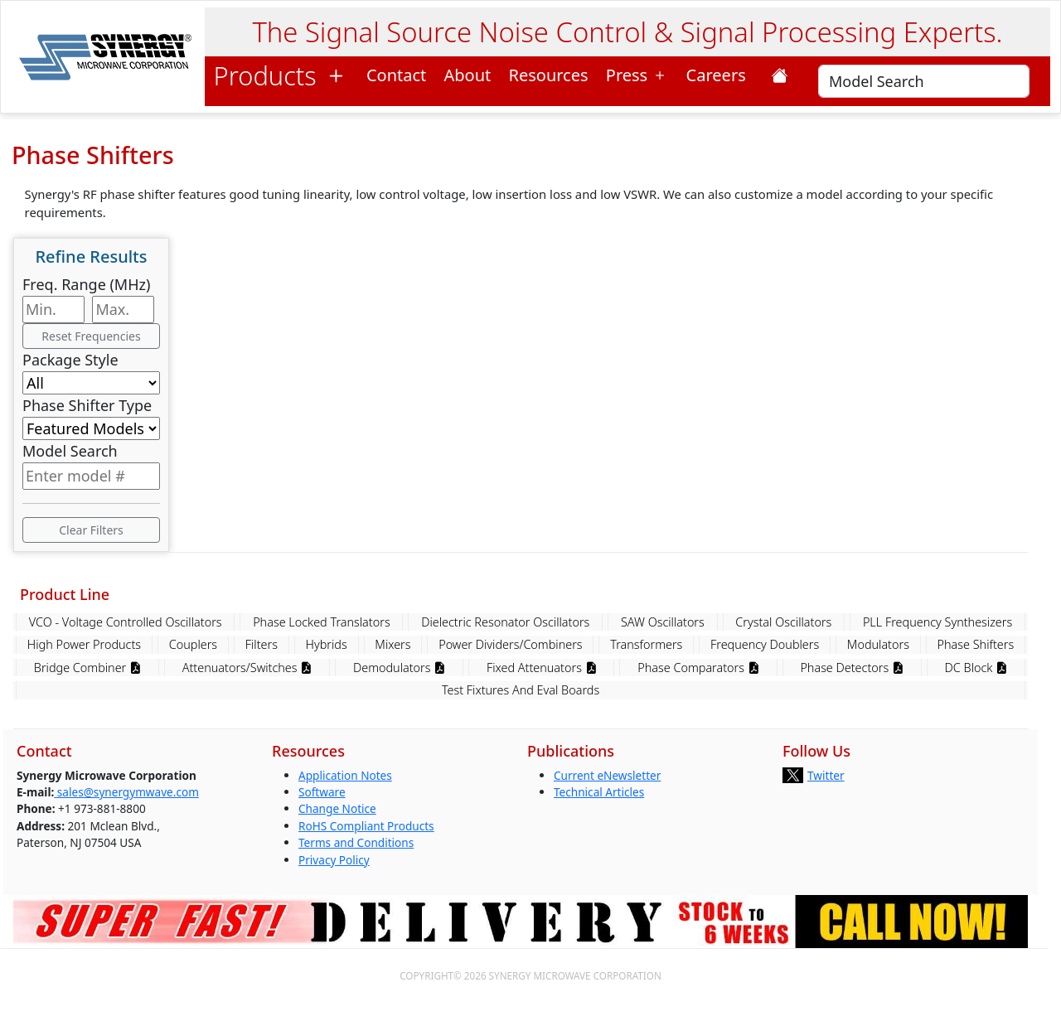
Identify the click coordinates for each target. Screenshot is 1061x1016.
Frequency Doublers (764, 644)
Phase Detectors (852, 667)
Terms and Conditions (356, 842)
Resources (549, 75)
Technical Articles (599, 792)
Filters (261, 644)
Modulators (878, 644)
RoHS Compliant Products (366, 826)
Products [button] (281, 75)
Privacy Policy (334, 860)
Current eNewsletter (607, 775)
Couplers (193, 644)
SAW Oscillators (663, 622)
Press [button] (637, 75)
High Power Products (84, 644)
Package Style (70, 360)
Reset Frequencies (90, 336)
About (468, 75)
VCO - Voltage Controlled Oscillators (125, 622)
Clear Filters (91, 530)
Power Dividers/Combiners (510, 644)
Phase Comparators (697, 667)
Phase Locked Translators (321, 622)
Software (322, 792)
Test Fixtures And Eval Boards (520, 690)
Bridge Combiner (87, 667)
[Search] (924, 81)
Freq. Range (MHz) (86, 284)
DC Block (976, 667)
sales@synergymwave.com (126, 792)
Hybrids (326, 644)
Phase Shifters (976, 644)
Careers (720, 75)
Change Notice (337, 808)
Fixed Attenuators (542, 667)
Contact (396, 75)
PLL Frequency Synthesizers (937, 622)
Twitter (826, 775)
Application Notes (345, 775)
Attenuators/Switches (247, 667)
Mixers (392, 644)
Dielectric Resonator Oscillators (505, 622)
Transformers (646, 644)
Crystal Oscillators (783, 622)
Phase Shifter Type (87, 405)
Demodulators (399, 667)
